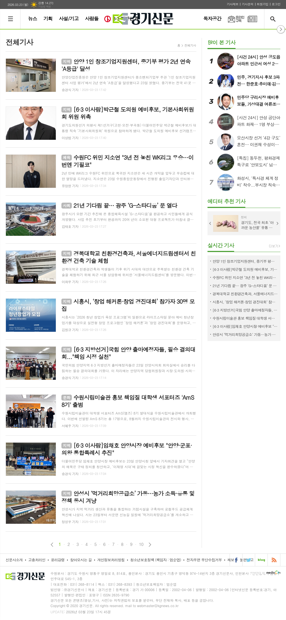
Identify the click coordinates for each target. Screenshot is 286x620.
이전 (52, 544)
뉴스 (32, 18)
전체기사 (190, 45)
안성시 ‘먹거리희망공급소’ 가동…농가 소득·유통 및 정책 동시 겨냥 (245, 334)
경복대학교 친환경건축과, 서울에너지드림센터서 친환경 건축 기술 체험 (245, 293)
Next (277, 223)
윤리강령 (57, 559)
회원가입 (262, 4)
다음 (150, 544)
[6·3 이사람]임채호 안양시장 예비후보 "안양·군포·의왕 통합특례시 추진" (245, 326)
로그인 (276, 4)
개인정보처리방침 (111, 559)
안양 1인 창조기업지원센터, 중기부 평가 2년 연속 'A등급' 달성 (245, 261)
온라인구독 (233, 19)
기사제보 (232, 4)
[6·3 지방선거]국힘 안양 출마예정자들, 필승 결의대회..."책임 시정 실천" (245, 310)
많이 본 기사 (221, 42)
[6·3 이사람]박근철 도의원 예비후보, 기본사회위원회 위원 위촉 (245, 269)
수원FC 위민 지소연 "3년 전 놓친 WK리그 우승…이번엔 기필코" (245, 277)
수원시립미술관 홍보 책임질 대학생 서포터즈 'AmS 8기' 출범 (245, 318)
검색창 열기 (274, 19)
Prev (210, 223)
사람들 (91, 18)
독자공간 (212, 18)
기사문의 (247, 4)
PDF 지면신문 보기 (252, 19)
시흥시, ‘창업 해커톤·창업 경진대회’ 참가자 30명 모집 (245, 302)
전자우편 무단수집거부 (204, 559)
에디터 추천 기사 (226, 201)
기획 (47, 18)
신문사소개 (14, 559)
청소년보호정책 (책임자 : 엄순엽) (155, 559)
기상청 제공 (44, 6)
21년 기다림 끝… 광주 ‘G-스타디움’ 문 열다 (245, 285)
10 (141, 544)
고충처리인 (36, 559)
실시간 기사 (220, 245)
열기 (281, 29)
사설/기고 (69, 18)
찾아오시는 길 (81, 559)
